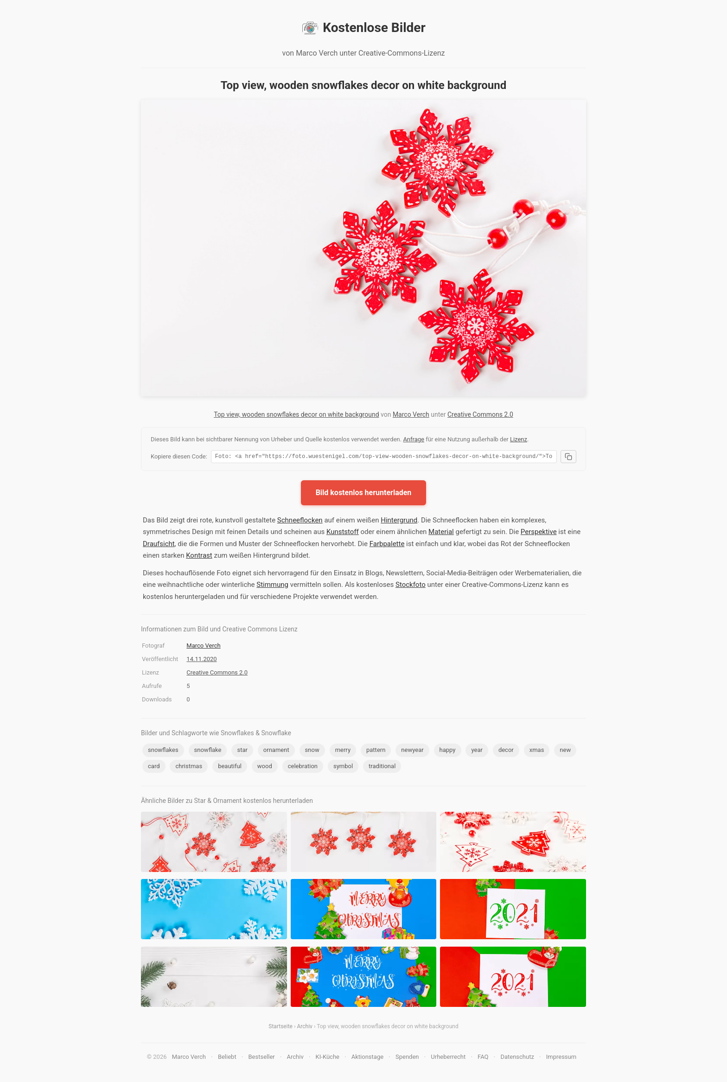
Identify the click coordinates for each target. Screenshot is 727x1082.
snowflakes (163, 751)
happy (448, 751)
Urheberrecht (448, 1058)
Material (441, 533)
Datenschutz (517, 1058)
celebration (303, 767)
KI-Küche (327, 1058)
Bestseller (262, 1058)
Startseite (280, 1028)
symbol (343, 767)
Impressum (561, 1058)
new (565, 751)
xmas (536, 751)
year (476, 751)
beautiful (230, 767)
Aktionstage (367, 1058)
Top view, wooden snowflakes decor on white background (296, 414)
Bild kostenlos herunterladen (364, 494)
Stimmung (272, 586)
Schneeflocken (300, 521)
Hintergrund (399, 521)
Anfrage (413, 439)
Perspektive (539, 533)
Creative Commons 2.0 (480, 414)
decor (506, 751)
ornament (276, 751)
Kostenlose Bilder (363, 27)
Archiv (304, 1028)
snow (312, 751)
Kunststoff (342, 533)
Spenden (407, 1058)
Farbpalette (387, 545)
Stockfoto (410, 586)
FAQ (483, 1058)
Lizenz (518, 439)
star (242, 751)
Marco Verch (411, 414)
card (154, 767)
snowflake (208, 751)
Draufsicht (159, 545)
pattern (375, 751)
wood (264, 767)
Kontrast (199, 557)
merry (343, 751)
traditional (382, 767)
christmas (188, 767)
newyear (412, 751)
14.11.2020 (201, 660)
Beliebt (227, 1058)
